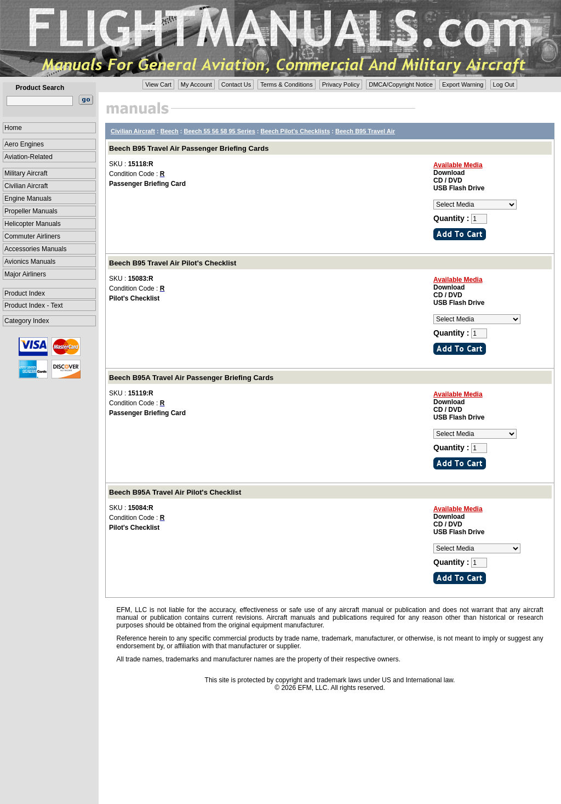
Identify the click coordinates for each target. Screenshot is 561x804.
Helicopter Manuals (32, 224)
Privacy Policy (340, 84)
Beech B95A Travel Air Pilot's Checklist (175, 492)
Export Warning (462, 84)
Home (13, 128)
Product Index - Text (33, 305)
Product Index (24, 293)
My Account (196, 84)
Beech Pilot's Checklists (295, 131)
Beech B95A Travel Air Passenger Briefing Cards (191, 377)
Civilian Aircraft (26, 186)
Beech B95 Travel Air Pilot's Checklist (172, 263)
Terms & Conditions (286, 84)
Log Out (503, 84)
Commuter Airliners (32, 236)
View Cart (158, 84)
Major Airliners (25, 274)
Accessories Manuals (35, 249)
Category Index (26, 321)
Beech (170, 131)
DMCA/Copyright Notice (401, 84)
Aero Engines (24, 144)
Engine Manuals (27, 198)
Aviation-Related (28, 157)
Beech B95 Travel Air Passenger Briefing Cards (188, 148)
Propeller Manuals (31, 211)
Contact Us (236, 84)
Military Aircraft (26, 173)
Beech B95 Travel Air (365, 131)
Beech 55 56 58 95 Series (219, 131)
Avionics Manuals (29, 261)
